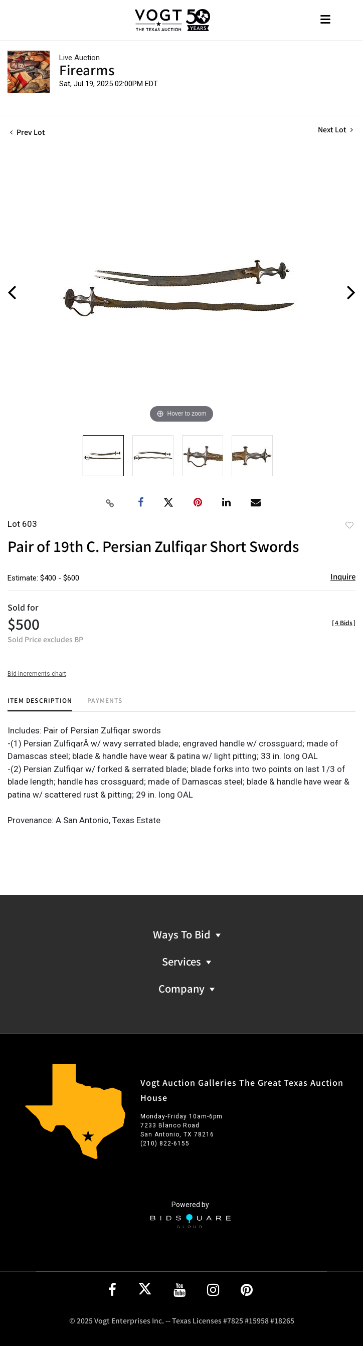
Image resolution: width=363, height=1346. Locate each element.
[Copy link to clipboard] (110, 503)
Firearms (86, 69)
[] (343, 622)
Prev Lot (27, 132)
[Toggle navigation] (325, 20)
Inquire (342, 576)
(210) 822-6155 (165, 1143)
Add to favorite (349, 525)
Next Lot (335, 129)
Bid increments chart (37, 673)
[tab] (40, 704)
